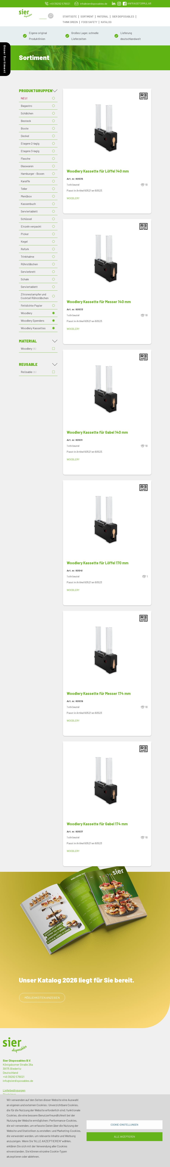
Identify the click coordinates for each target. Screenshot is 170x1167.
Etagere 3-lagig (30, 151)
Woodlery (26, 313)
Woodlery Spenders (32, 320)
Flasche (25, 158)
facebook (124, 3)
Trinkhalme (27, 256)
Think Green (70, 22)
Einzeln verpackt (31, 226)
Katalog (106, 22)
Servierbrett (28, 271)
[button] (107, 128)
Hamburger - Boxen (32, 173)
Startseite (70, 16)
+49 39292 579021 (59, 3)
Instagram (119, 3)
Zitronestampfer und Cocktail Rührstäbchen (35, 296)
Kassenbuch (28, 203)
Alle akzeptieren (124, 1136)
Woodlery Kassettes (33, 328)
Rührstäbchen (29, 264)
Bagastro (26, 105)
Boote (24, 128)
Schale (25, 279)
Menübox (26, 196)
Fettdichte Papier (31, 305)
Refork (25, 249)
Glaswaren (27, 166)
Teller (24, 188)
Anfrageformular (139, 3)
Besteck (26, 120)
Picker (25, 234)
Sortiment (87, 16)
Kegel (24, 241)
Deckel (25, 136)
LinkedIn (113, 3)
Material (102, 16)
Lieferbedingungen (14, 1090)
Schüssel (26, 219)
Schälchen (27, 113)
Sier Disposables (123, 16)
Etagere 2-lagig (30, 143)
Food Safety (89, 22)
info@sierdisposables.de (93, 3)
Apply (50, 16)
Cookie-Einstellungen (124, 1124)
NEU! (24, 98)
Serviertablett (29, 211)
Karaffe (25, 181)
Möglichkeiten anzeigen (42, 997)
